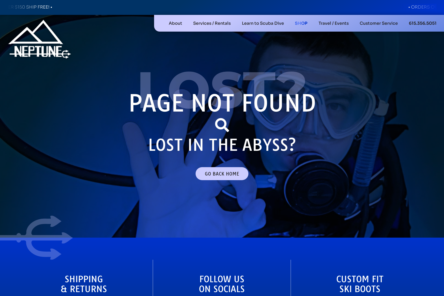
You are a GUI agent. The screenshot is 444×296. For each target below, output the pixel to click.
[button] (212, 23)
